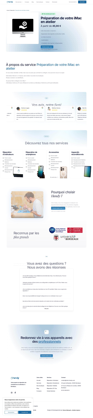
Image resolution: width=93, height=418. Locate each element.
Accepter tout (25, 412)
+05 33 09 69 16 (72, 2)
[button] (46, 308)
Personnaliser (11, 412)
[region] (18, 406)
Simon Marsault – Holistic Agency (71, 410)
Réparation (12, 10)
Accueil (8, 10)
